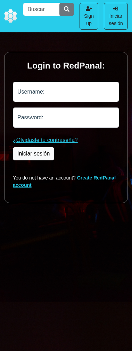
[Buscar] (41, 9)
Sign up (89, 16)
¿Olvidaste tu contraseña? (45, 140)
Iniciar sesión (116, 16)
